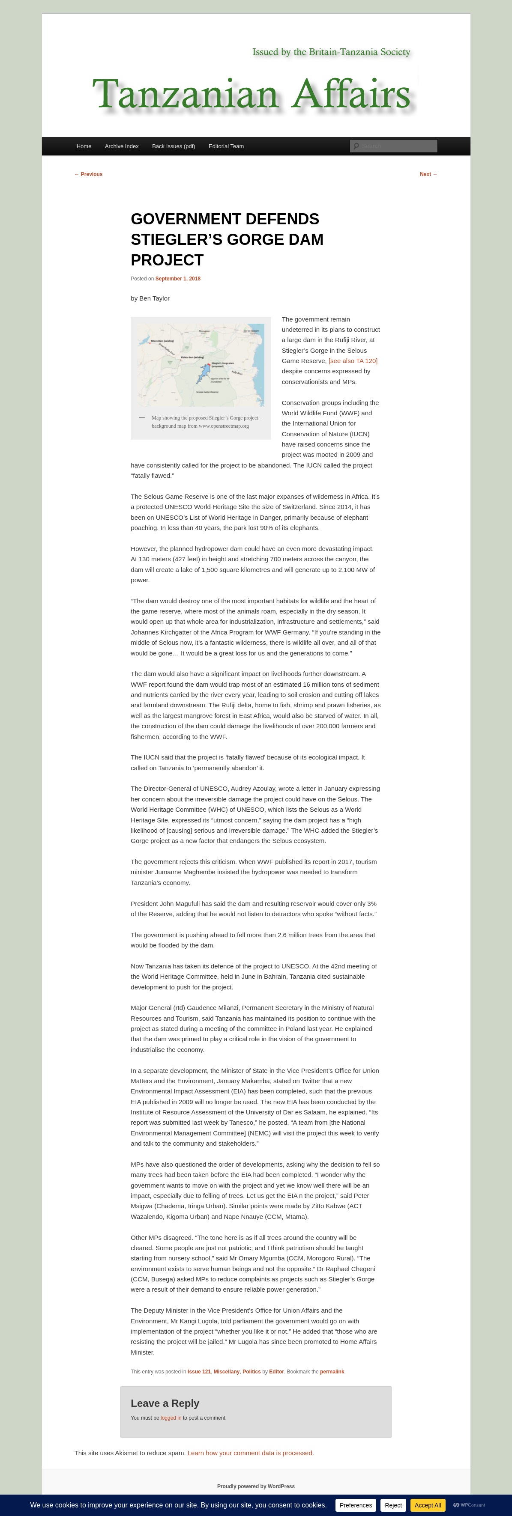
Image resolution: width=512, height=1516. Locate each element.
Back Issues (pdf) (173, 146)
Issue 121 (199, 1372)
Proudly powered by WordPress (256, 1486)
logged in (171, 1418)
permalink (332, 1372)
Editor (276, 1372)
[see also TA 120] (353, 360)
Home (84, 146)
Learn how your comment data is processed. (251, 1452)
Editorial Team (226, 146)
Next (428, 174)
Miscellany (227, 1372)
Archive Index (122, 146)
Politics (252, 1372)
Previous (89, 174)
